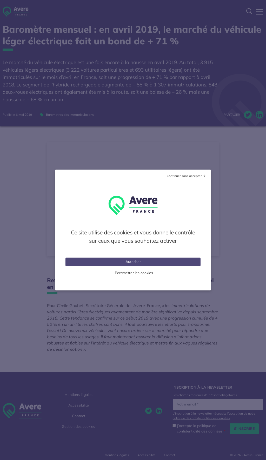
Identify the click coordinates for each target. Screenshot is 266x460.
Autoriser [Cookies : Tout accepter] (133, 261)
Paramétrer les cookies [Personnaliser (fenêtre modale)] (134, 272)
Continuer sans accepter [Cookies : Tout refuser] (184, 176)
